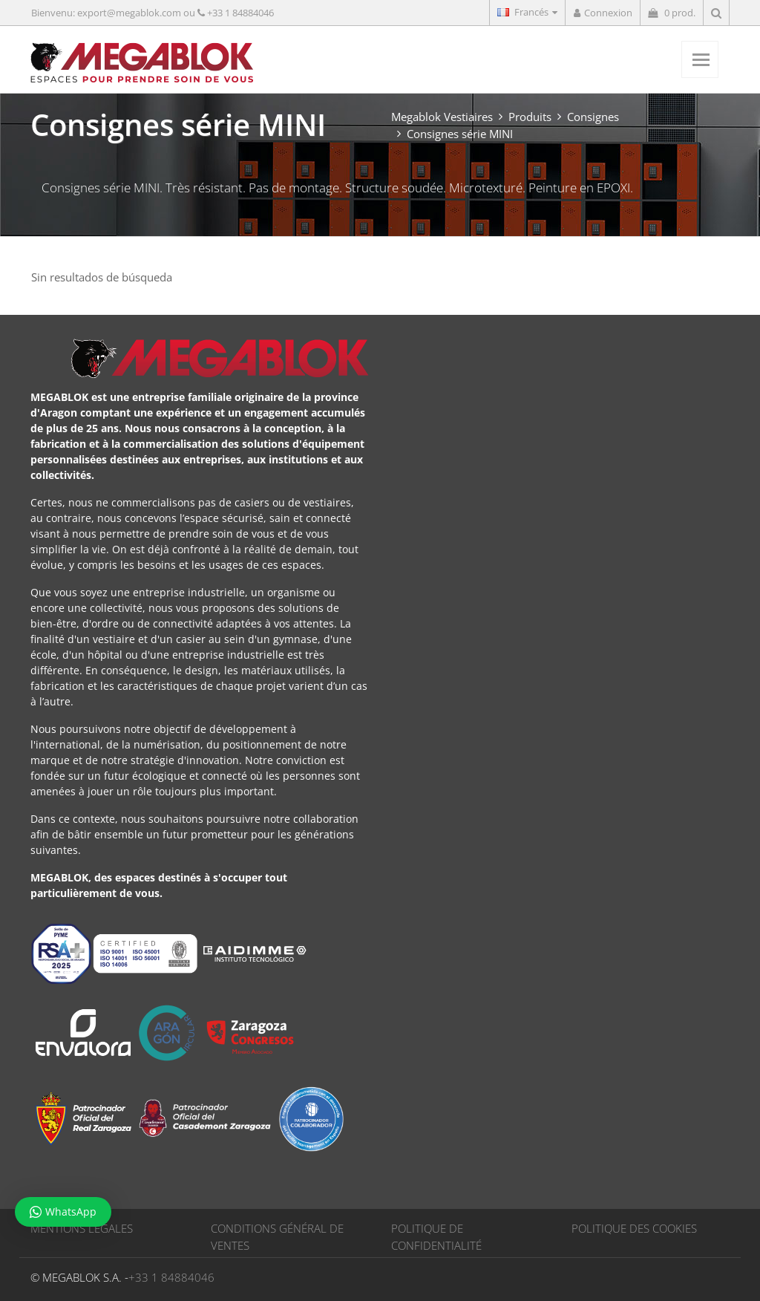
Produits (529, 116)
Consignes (593, 116)
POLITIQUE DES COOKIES (634, 1228)
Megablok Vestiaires (442, 116)
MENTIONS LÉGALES (81, 1228)
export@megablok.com (129, 12)
